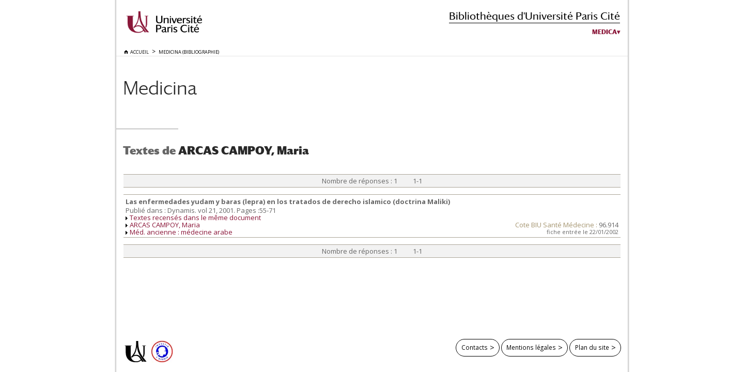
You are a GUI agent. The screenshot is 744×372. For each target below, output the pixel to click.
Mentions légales (531, 347)
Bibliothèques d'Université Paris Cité (534, 16)
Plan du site (592, 347)
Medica (604, 32)
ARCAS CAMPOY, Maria (165, 224)
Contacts (474, 347)
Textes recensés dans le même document (195, 217)
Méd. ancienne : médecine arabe (181, 232)
